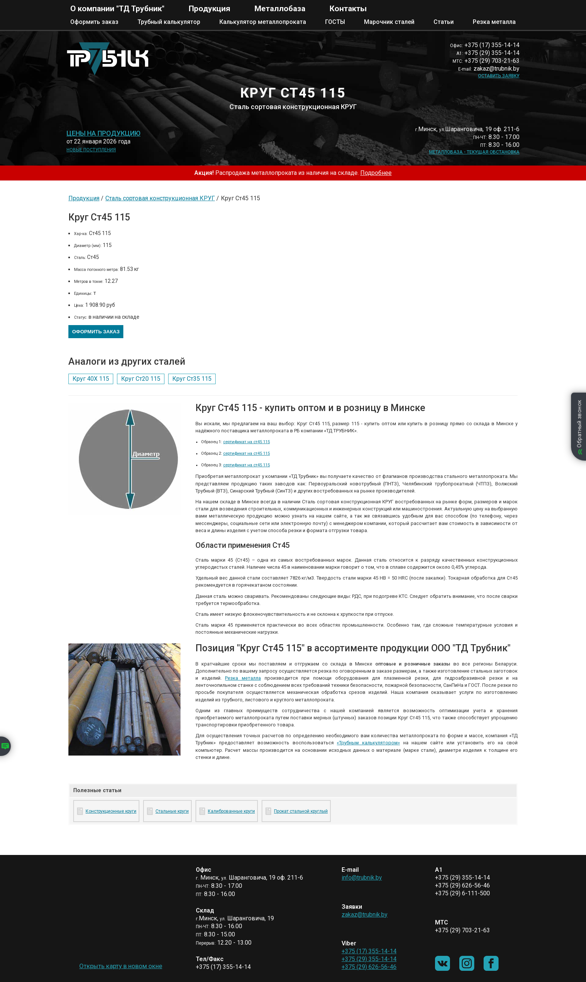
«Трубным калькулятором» (368, 742)
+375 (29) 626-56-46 (369, 966)
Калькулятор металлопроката (262, 21)
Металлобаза (280, 8)
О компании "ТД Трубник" (117, 8)
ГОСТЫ (335, 21)
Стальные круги (172, 811)
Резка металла (494, 21)
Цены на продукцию (104, 133)
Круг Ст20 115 (140, 378)
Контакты (348, 8)
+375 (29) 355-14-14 (369, 959)
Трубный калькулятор (169, 21)
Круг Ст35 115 (192, 378)
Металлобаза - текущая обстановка (474, 152)
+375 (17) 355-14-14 (369, 951)
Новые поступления (91, 149)
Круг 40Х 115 (91, 378)
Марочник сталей (389, 21)
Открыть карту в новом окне (120, 966)
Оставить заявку (498, 76)
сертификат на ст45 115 (246, 441)
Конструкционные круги (111, 811)
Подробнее (376, 172)
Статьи (444, 21)
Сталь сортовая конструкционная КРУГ (160, 198)
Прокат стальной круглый (301, 811)
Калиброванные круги (231, 811)
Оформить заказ (94, 21)
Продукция (209, 8)
